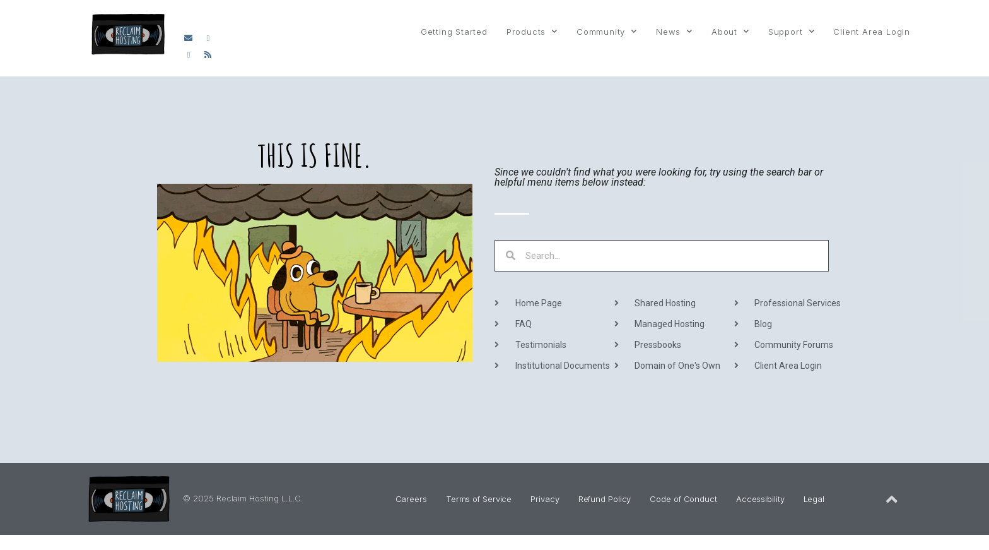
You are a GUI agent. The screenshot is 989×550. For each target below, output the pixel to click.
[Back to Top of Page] (892, 499)
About (730, 31)
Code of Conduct (683, 499)
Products (532, 31)
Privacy (544, 499)
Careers (411, 499)
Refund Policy (604, 499)
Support (791, 31)
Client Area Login (871, 32)
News (674, 31)
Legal (814, 499)
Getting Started (454, 32)
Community (606, 31)
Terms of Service (479, 499)
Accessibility (760, 499)
